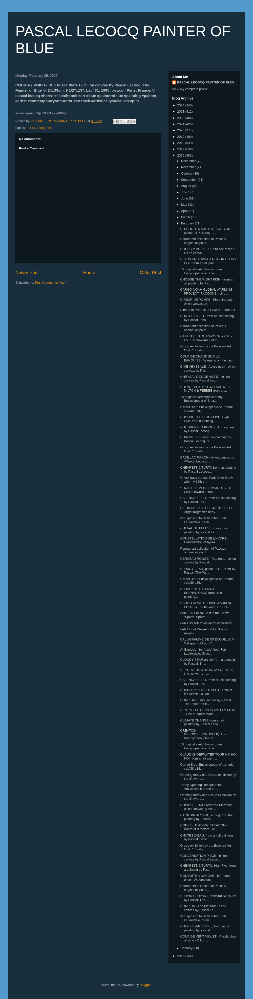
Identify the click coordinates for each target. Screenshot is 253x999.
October (187, 173)
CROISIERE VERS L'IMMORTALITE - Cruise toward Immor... (207, 490)
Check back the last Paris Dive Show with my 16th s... (206, 479)
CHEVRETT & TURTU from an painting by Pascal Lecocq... (208, 469)
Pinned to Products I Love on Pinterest (207, 310)
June (185, 198)
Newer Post (27, 272)
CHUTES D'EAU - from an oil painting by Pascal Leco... (207, 318)
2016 (181, 155)
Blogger (145, 985)
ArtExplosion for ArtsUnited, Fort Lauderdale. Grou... (203, 520)
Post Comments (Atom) (51, 282)
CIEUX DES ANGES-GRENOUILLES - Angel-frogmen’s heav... (207, 510)
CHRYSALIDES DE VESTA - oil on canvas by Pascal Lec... (205, 378)
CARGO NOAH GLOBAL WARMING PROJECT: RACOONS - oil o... (206, 291)
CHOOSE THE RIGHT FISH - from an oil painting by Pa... (207, 281)
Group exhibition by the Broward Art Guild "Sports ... (205, 348)
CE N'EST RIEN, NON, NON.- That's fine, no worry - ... (206, 672)
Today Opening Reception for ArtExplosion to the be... (201, 787)
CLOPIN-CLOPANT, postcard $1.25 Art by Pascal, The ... (207, 898)
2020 (181, 130)
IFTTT (31, 128)
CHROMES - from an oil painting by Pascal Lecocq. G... (205, 439)
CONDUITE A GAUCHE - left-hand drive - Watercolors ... (205, 877)
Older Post (150, 272)
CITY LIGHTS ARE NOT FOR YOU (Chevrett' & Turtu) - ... (205, 231)
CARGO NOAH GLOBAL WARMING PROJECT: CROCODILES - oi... (206, 605)
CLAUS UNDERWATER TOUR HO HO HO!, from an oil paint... (208, 756)
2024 (181, 105)
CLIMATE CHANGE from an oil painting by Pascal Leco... (202, 722)
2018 (181, 143)
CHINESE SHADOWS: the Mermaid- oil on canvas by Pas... (206, 807)
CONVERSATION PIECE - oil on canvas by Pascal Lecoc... (203, 857)
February (188, 223)
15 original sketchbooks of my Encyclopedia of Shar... (201, 271)
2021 (181, 124)
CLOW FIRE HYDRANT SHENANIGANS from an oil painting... (201, 593)
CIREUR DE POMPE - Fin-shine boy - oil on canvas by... (207, 301)
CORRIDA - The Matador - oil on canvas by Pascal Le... (203, 908)
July (184, 192)
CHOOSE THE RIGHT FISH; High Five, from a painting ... (204, 419)
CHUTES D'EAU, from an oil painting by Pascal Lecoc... (206, 837)
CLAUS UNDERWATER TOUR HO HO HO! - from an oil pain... (208, 261)
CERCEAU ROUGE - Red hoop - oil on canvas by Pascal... (208, 560)
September (189, 179)
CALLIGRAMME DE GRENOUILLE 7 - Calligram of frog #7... (207, 641)
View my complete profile (190, 89)
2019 (181, 137)
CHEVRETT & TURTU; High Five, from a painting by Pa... (208, 867)
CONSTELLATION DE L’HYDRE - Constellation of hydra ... (204, 540)
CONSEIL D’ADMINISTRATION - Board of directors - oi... (203, 827)
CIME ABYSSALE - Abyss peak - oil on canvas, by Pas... (207, 368)
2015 (181, 956)
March (186, 217)
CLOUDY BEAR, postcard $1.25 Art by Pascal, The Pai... (207, 571)
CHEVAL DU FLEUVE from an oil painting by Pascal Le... (203, 530)
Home (89, 272)
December (189, 161)
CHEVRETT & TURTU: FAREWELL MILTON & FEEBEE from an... (205, 389)
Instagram (44, 128)
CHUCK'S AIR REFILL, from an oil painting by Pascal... (204, 928)
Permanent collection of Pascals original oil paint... (203, 241)
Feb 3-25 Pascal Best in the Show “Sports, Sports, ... (204, 615)
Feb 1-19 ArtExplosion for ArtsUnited (206, 623)
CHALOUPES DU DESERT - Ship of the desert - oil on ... (206, 692)
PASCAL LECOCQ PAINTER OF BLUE (205, 82)
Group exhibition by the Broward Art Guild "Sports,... (205, 847)
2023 (181, 111)
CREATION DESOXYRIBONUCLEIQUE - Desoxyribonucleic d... (203, 734)
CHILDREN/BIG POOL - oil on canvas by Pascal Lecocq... (207, 429)
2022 (181, 118)
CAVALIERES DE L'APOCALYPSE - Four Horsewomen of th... (206, 338)
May (184, 204)
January (187, 948)
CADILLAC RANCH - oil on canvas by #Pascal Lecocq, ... (207, 459)
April (185, 211)
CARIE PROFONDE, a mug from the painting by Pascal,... (206, 817)
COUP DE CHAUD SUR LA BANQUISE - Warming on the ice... (206, 358)
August (186, 186)
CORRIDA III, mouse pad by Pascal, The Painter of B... (206, 702)
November (189, 167)
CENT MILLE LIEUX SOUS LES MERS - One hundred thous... (208, 712)
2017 (181, 149)
